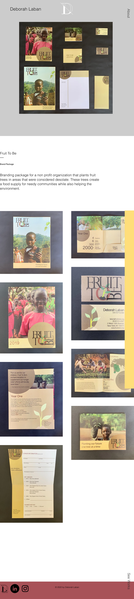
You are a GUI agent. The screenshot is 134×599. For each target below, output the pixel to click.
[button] (129, 13)
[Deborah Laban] (26, 9)
